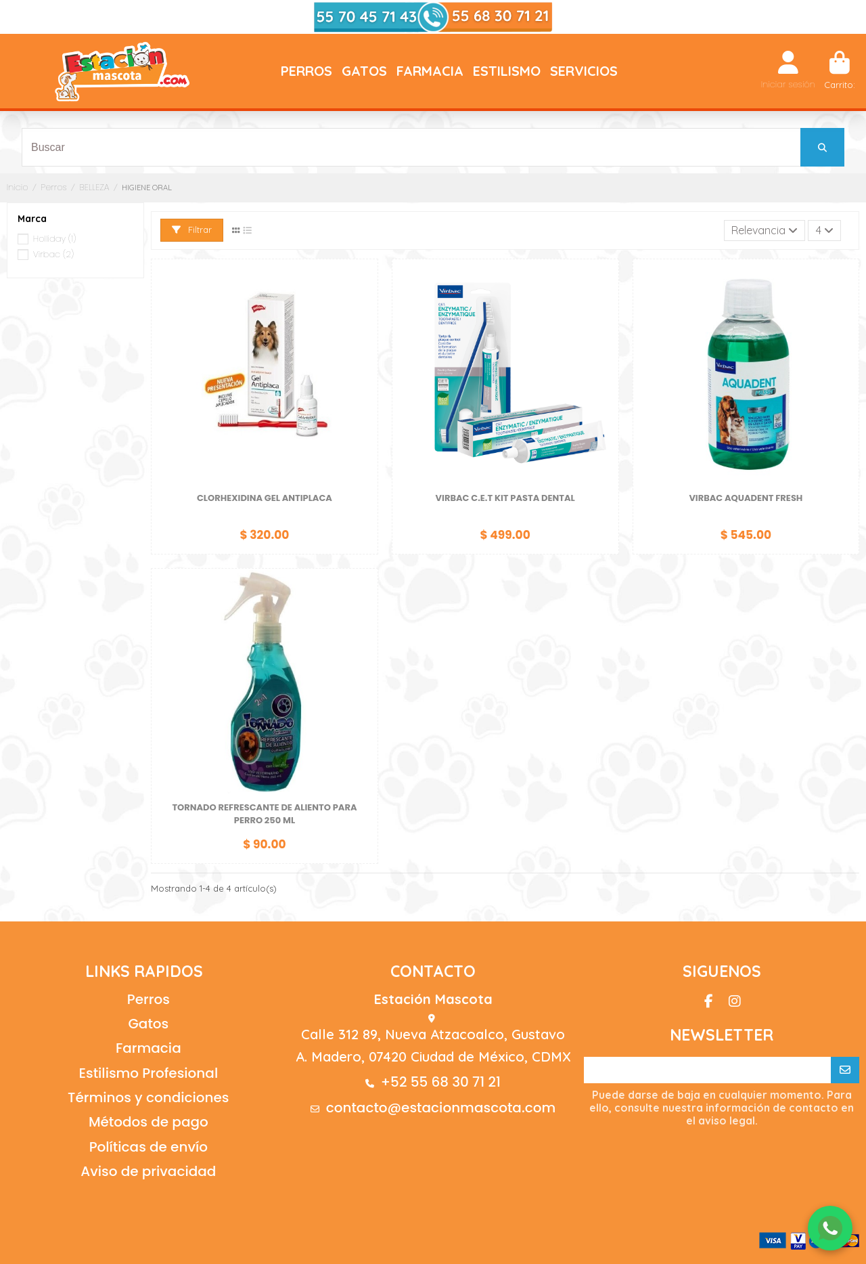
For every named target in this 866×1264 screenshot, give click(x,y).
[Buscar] (822, 147)
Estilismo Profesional (148, 1073)
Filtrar (192, 229)
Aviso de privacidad (148, 1171)
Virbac (53, 254)
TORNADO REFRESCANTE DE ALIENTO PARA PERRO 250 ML (264, 814)
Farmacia (148, 1048)
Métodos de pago (148, 1122)
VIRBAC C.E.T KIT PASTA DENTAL (505, 498)
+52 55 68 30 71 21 (441, 1081)
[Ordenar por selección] (765, 230)
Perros (148, 999)
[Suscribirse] (845, 1070)
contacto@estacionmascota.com (441, 1107)
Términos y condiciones (148, 1097)
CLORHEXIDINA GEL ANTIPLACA (264, 498)
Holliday (54, 238)
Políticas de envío (148, 1147)
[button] (306, 71)
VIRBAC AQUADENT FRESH (745, 498)
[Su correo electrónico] (707, 1070)
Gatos (148, 1024)
